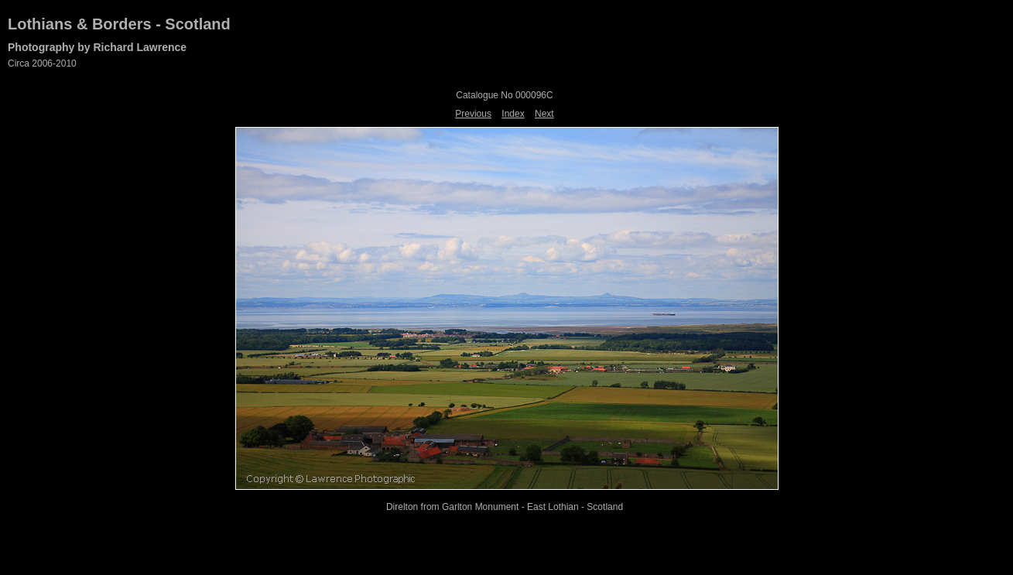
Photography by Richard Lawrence (97, 47)
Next (544, 113)
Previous (473, 113)
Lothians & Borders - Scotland (119, 24)
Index (512, 113)
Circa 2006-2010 (42, 63)
